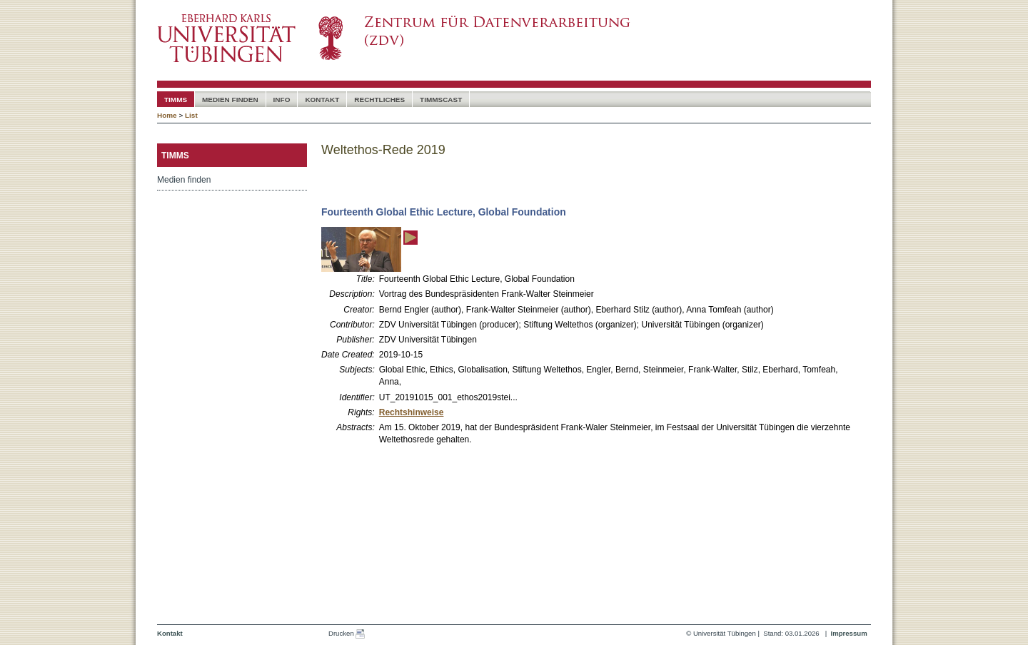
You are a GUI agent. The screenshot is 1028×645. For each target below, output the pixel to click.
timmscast (441, 99)
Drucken (346, 634)
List (191, 115)
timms (175, 99)
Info (282, 99)
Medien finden (184, 180)
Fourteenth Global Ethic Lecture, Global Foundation (443, 212)
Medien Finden (230, 99)
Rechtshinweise (411, 412)
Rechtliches (379, 99)
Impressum (848, 633)
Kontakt (322, 99)
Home (167, 115)
